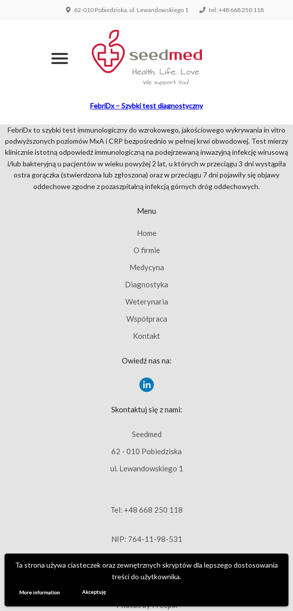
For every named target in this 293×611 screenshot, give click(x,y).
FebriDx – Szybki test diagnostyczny (146, 105)
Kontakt (146, 335)
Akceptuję (94, 592)
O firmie (146, 250)
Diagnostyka (146, 284)
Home (147, 232)
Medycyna (146, 267)
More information (39, 592)
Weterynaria (146, 301)
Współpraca (146, 318)
